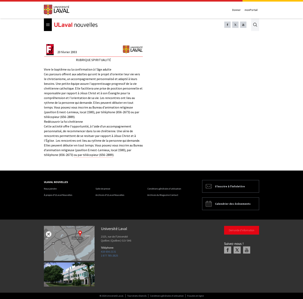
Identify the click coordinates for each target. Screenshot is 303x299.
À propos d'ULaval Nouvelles (58, 194)
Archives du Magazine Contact (162, 194)
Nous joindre (50, 188)
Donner (236, 10)
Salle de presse (103, 188)
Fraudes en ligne (195, 295)
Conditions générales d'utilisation (164, 188)
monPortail (251, 10)
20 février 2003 (67, 52)
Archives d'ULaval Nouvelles (110, 194)
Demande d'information (241, 230)
